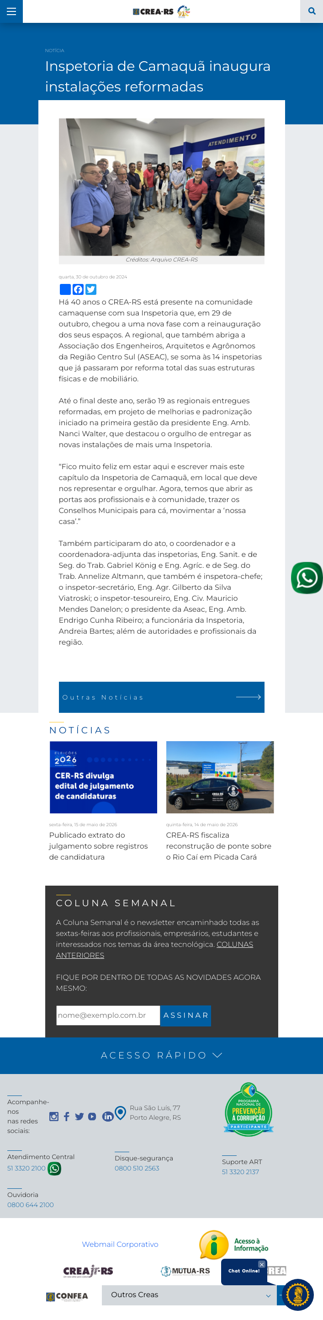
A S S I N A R (186, 1015)
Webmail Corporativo (120, 1244)
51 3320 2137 (240, 1172)
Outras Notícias (162, 697)
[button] (161, 1055)
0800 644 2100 (30, 1205)
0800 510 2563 (137, 1168)
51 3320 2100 (26, 1168)
